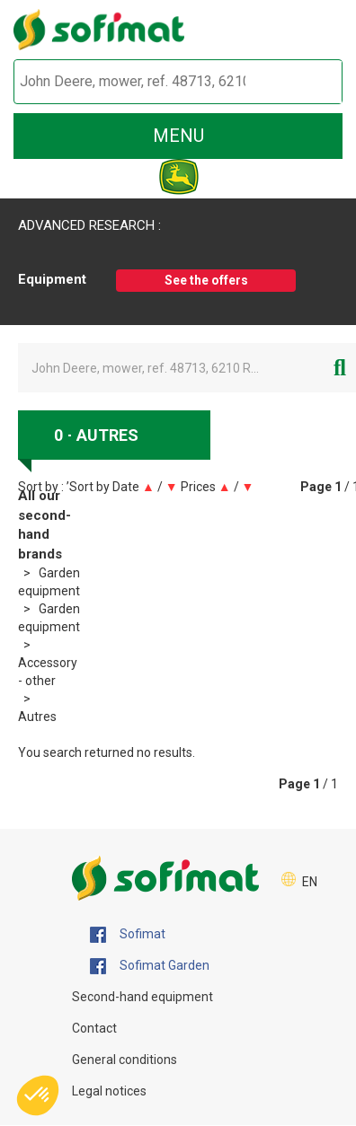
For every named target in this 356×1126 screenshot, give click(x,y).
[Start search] (308, 82)
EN (309, 882)
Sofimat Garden (149, 966)
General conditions (124, 1059)
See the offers (206, 280)
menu (178, 135)
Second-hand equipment (142, 997)
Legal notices (109, 1091)
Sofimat (127, 935)
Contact (94, 1028)
